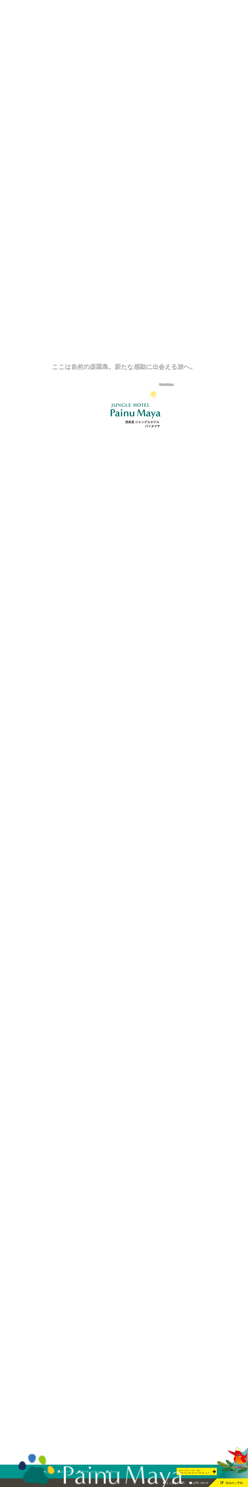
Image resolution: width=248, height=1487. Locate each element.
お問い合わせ (200, 1482)
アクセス (115, 1471)
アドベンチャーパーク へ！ (194, 1471)
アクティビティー (91, 1471)
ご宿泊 (50, 1471)
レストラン (67, 1471)
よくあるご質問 (175, 1482)
